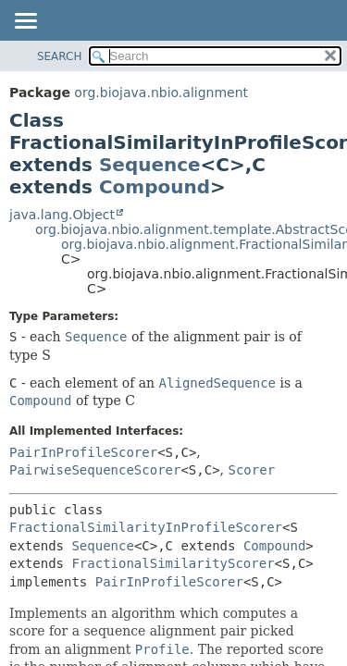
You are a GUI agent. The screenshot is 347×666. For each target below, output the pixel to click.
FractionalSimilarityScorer (172, 563)
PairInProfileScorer (83, 452)
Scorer (252, 469)
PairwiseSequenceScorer (94, 469)
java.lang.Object (62, 214)
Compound (154, 187)
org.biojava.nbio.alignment (161, 92)
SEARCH (59, 56)
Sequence (150, 165)
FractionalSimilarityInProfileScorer (145, 527)
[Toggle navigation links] (25, 22)
